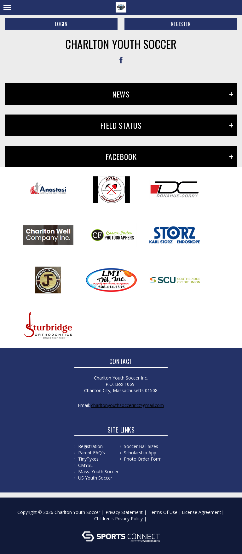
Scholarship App (140, 453)
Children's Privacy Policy (118, 519)
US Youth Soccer (95, 478)
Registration (90, 446)
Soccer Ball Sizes (141, 446)
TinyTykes (88, 459)
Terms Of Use (163, 512)
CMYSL (85, 465)
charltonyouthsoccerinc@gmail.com (127, 405)
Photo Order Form (143, 459)
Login (61, 24)
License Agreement (201, 512)
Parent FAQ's (91, 453)
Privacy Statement (124, 512)
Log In (122, 525)
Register (181, 24)
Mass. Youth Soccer (98, 471)
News (121, 94)
